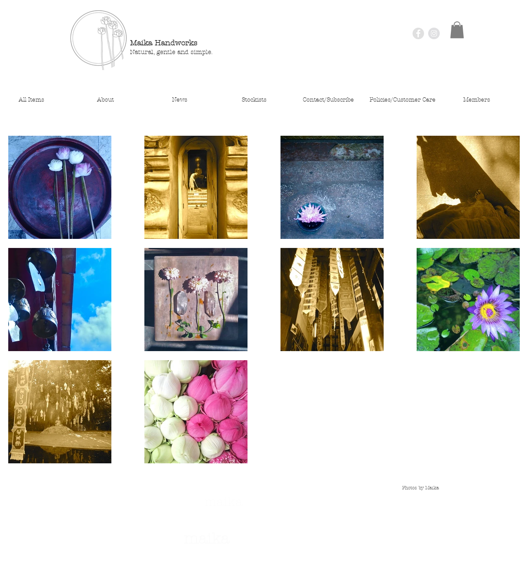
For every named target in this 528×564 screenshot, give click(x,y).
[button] (457, 29)
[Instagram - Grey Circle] (434, 33)
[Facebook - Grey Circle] (418, 33)
